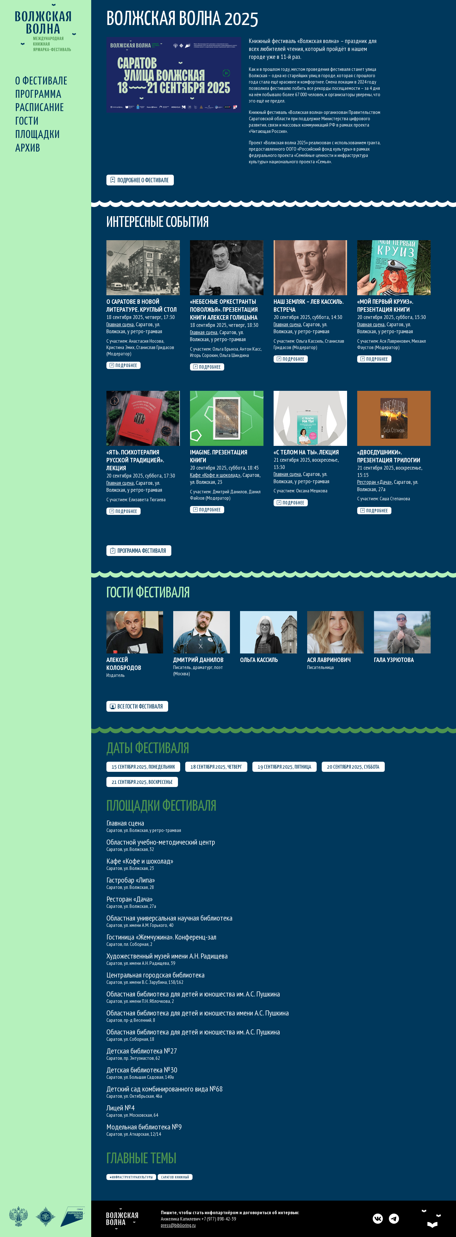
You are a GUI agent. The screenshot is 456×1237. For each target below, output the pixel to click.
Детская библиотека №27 (141, 1051)
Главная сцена (120, 324)
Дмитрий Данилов (198, 660)
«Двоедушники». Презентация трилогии (388, 456)
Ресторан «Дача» (374, 481)
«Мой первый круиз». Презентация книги (385, 305)
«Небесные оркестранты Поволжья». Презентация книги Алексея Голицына (224, 309)
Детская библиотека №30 (141, 1070)
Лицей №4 (120, 1108)
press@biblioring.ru (178, 1225)
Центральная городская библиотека (155, 975)
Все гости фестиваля (136, 706)
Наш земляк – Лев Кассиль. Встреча (308, 305)
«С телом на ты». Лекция (306, 452)
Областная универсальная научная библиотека (169, 918)
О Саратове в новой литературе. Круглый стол (141, 305)
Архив (27, 148)
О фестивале (41, 81)
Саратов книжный (175, 1177)
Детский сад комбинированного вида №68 (164, 1089)
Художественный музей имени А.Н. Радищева (167, 956)
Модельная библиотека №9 (144, 1127)
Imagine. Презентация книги (218, 456)
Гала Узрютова (394, 660)
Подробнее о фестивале (139, 180)
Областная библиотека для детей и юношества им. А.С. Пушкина (193, 994)
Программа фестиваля (138, 551)
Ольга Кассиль (259, 660)
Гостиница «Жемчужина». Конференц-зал (161, 937)
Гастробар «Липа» (130, 880)
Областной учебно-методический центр (160, 842)
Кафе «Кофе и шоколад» (215, 474)
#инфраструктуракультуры (131, 1177)
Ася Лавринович (329, 660)
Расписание (39, 108)
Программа (38, 95)
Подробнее (123, 365)
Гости (27, 121)
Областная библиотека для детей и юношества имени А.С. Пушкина (197, 1013)
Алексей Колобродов (123, 664)
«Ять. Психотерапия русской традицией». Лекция (135, 460)
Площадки (37, 135)
